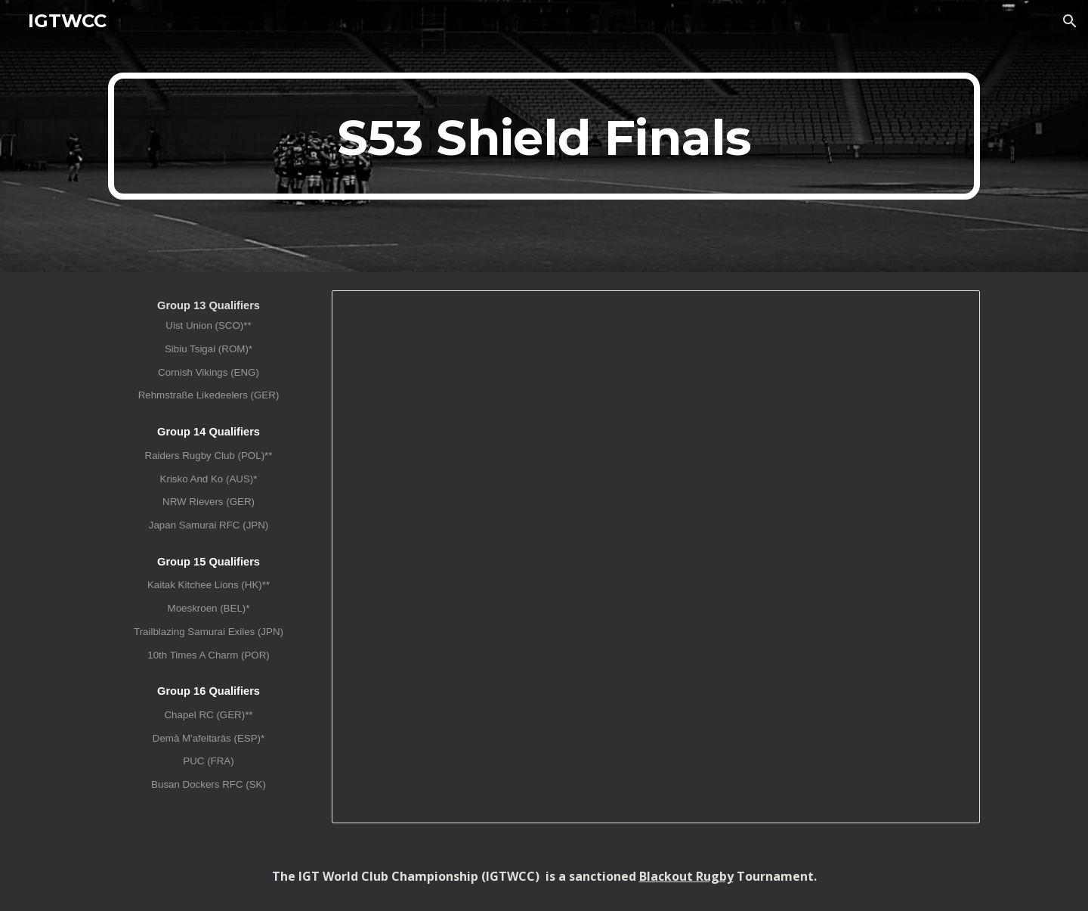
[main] (544, 136)
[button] (1070, 21)
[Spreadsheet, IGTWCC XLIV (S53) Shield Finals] (656, 556)
